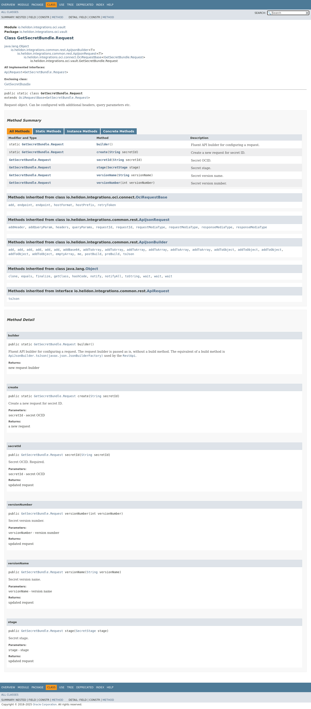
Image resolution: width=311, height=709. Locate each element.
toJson (128, 254)
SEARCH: (260, 12)
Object (92, 269)
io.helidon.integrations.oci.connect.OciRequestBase (63, 57)
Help (110, 4)
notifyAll (113, 276)
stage (101, 167)
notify (95, 276)
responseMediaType (216, 227)
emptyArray (65, 254)
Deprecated (85, 4)
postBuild (93, 254)
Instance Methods (82, 131)
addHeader (16, 227)
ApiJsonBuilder (153, 242)
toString (132, 276)
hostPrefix (85, 205)
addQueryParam (40, 227)
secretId (104, 160)
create (102, 152)
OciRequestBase (31, 97)
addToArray (92, 249)
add (11, 205)
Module (23, 4)
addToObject (224, 249)
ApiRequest (13, 72)
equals (26, 276)
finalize (43, 276)
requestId (104, 227)
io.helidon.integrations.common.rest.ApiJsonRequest (56, 53)
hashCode (79, 276)
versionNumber (108, 182)
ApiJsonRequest (154, 220)
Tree (70, 4)
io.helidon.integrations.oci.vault (41, 27)
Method (57, 17)
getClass (61, 276)
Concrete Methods (118, 131)
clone (12, 276)
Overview (8, 4)
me (79, 254)
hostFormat (63, 205)
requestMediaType (150, 227)
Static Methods (48, 131)
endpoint (24, 205)
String (114, 152)
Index (100, 4)
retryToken (107, 205)
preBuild (112, 254)
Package (37, 4)
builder (103, 144)
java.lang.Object (16, 46)
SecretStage (118, 167)
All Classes (9, 12)
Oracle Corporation (45, 704)
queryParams (82, 227)
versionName (107, 175)
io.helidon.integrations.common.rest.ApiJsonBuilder (49, 50)
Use (61, 4)
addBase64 (71, 249)
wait (147, 276)
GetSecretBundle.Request (123, 57)
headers (62, 227)
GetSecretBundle (17, 84)
